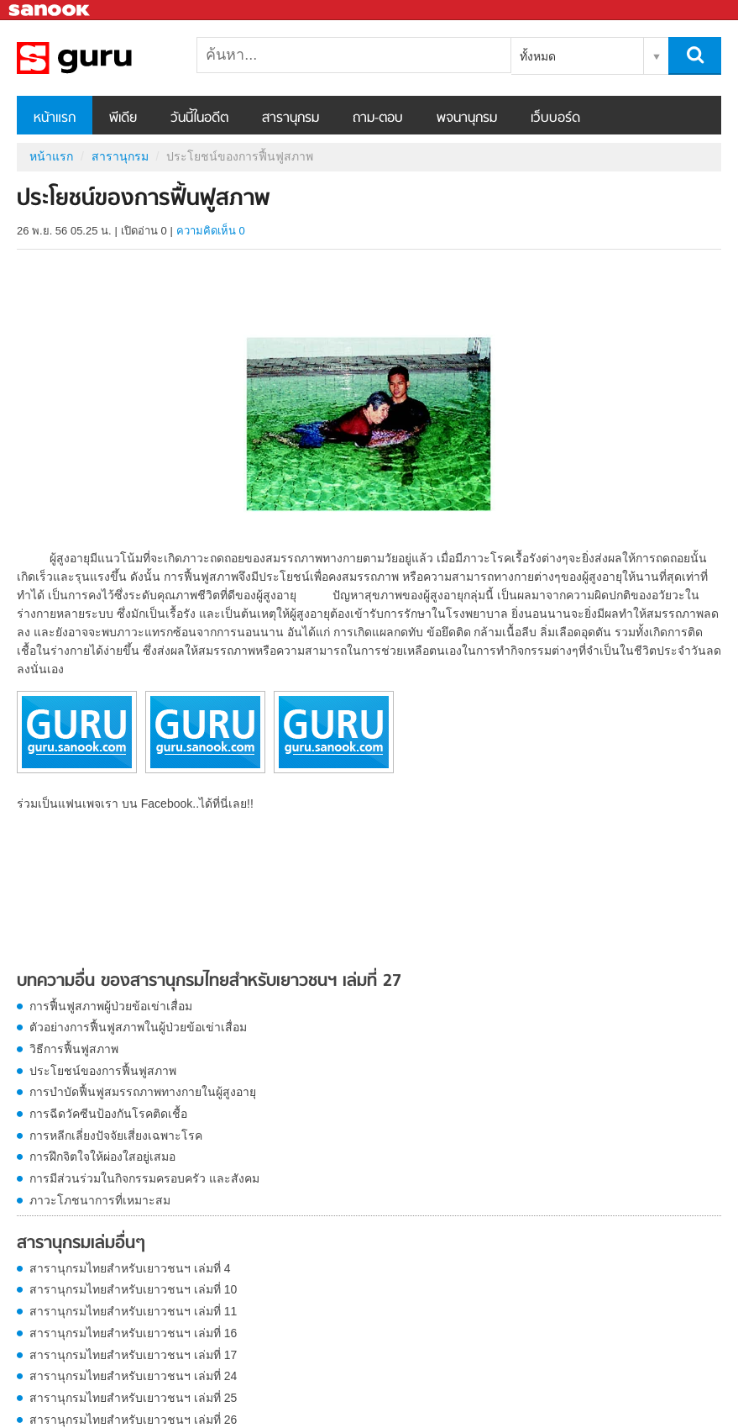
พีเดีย (123, 118)
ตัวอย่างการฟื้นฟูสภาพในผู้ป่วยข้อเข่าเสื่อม (138, 1027)
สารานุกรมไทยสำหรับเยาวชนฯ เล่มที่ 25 (133, 1397)
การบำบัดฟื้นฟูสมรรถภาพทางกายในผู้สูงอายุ (142, 1092)
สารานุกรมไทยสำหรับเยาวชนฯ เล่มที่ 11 (133, 1311)
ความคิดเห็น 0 (210, 230)
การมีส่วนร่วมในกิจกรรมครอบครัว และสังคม (144, 1178)
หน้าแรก (55, 118)
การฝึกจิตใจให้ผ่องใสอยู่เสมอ (102, 1156)
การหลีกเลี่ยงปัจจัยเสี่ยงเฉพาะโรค (115, 1135)
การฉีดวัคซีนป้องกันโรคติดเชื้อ (108, 1113)
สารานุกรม (290, 118)
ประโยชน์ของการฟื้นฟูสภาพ (102, 1071)
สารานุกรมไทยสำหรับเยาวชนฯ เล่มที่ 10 (133, 1289)
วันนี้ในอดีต (199, 118)
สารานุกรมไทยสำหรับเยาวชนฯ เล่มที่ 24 (133, 1376)
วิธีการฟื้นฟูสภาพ (73, 1049)
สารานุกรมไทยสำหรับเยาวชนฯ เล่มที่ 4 (130, 1268)
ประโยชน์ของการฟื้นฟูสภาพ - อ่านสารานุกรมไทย (105, 58)
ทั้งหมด (538, 56)
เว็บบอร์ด (555, 118)
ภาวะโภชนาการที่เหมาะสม (99, 1200)
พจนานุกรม (467, 118)
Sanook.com (50, 10)
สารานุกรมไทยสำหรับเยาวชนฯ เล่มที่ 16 (133, 1333)
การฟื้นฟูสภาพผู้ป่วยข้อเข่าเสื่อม (110, 1006)
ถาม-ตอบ (378, 118)
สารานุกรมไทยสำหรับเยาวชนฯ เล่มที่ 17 (133, 1355)
